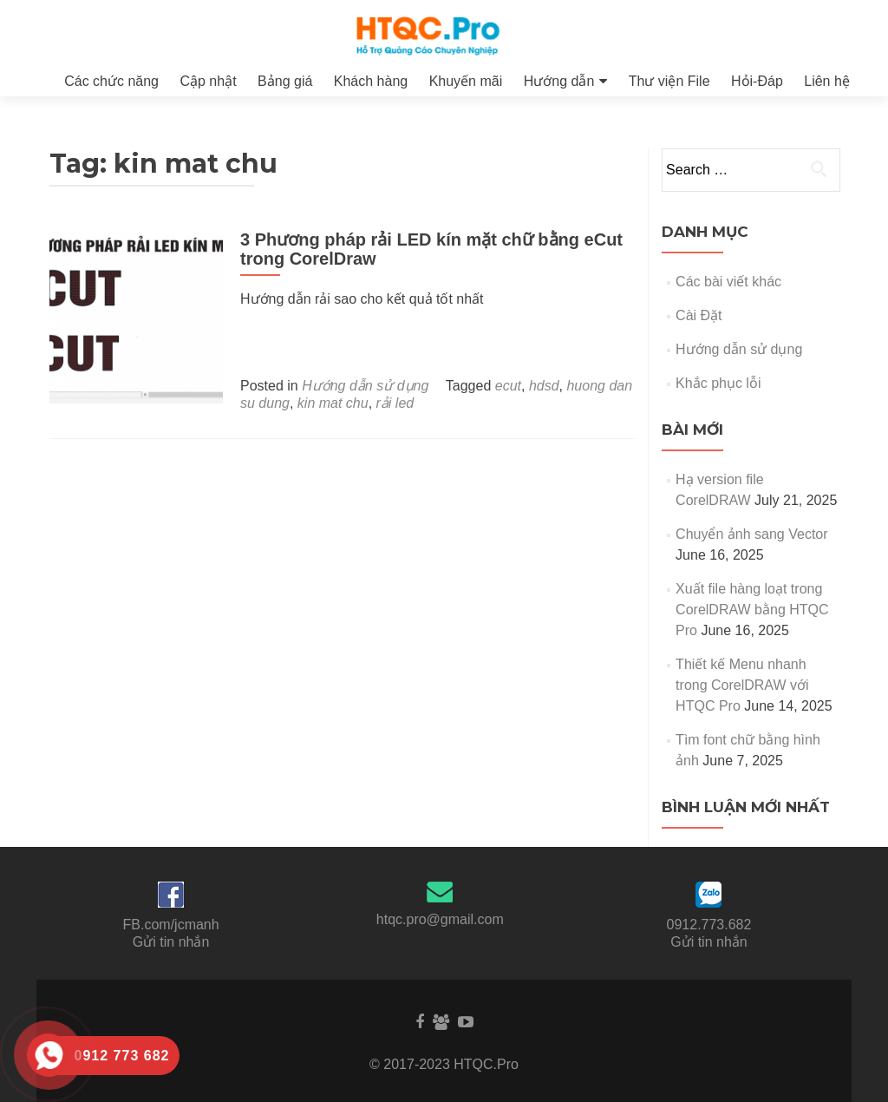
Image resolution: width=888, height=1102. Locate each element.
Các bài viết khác (728, 281)
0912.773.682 (709, 924)
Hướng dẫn (559, 81)
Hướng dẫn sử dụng (365, 385)
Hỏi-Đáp (757, 81)
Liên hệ (827, 81)
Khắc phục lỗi (718, 383)
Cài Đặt (699, 315)
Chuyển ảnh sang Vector (751, 534)
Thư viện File (669, 81)
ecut (508, 385)
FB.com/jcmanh (171, 924)
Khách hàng (371, 81)
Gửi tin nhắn (171, 942)
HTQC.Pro (486, 1064)
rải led (395, 403)
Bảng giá (285, 81)
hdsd (544, 385)
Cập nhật (208, 81)
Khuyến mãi (466, 81)
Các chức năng (111, 81)
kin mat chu (333, 403)
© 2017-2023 (411, 1064)
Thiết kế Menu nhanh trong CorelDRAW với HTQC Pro (742, 685)
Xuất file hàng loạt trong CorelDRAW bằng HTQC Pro (752, 609)
